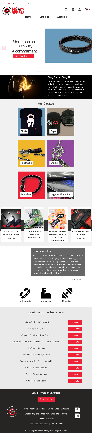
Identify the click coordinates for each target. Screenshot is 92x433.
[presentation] (3, 220)
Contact (42, 409)
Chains (28, 414)
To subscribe (46, 399)
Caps (57, 409)
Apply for (77, 279)
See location (75, 322)
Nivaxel (64, 431)
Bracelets (55, 414)
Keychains (64, 409)
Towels (64, 414)
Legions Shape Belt (40, 414)
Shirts (50, 409)
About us (62, 16)
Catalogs (44, 16)
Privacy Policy (57, 423)
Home (28, 16)
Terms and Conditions (38, 423)
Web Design (54, 431)
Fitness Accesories (46, 418)
